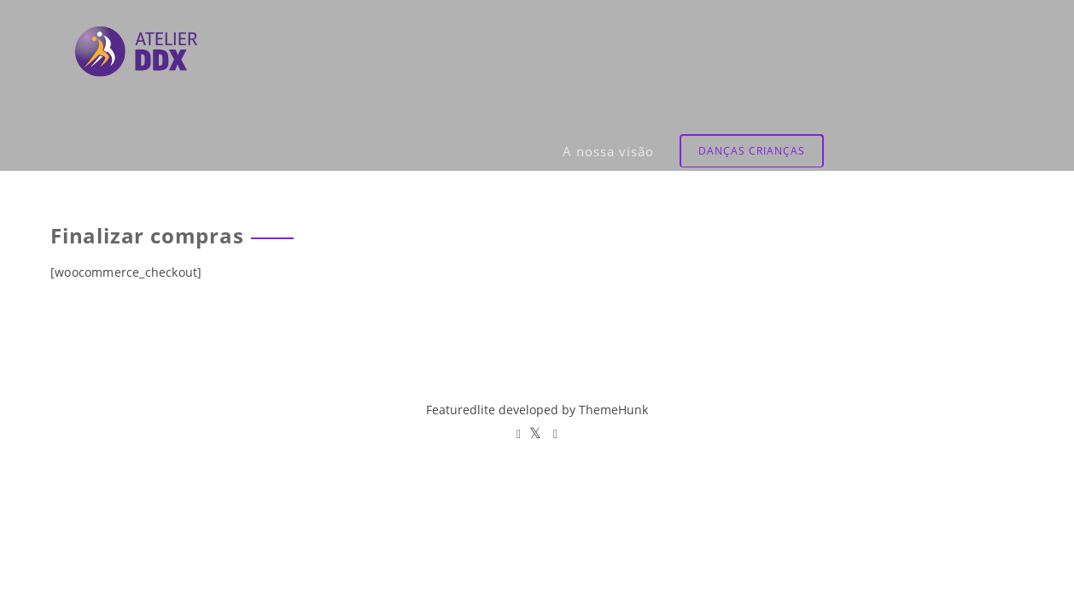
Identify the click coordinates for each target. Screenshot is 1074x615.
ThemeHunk (613, 409)
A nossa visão (808, 47)
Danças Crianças (951, 46)
